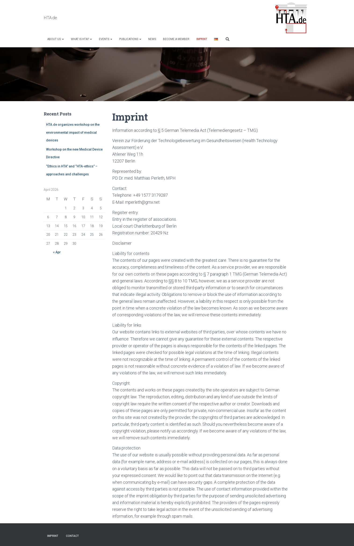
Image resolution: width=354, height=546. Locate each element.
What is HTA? (81, 39)
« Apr (57, 252)
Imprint (201, 39)
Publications (130, 39)
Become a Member (176, 39)
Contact (72, 536)
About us (55, 39)
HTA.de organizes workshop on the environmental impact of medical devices (73, 132)
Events (105, 39)
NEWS (152, 39)
